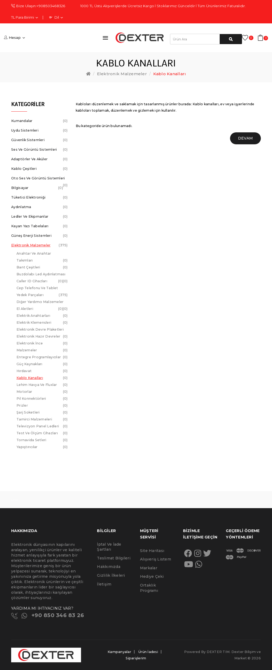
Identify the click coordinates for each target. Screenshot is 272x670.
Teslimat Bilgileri (113, 558)
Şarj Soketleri (42, 412)
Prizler (42, 405)
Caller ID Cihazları (39, 281)
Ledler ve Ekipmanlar (39, 216)
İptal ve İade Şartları (109, 547)
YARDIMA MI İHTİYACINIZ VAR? (42, 608)
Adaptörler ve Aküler (39, 159)
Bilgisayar (37, 187)
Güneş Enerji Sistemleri (39, 235)
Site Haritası (152, 550)
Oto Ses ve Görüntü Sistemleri (39, 179)
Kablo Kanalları (169, 73)
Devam (245, 138)
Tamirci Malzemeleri (42, 419)
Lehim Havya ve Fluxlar (42, 384)
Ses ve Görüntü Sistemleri (39, 149)
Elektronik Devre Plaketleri (42, 330)
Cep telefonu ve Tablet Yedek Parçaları (42, 292)
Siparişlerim (136, 658)
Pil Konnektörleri (42, 398)
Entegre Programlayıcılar (42, 357)
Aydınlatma (39, 207)
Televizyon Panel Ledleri (42, 426)
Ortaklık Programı (149, 588)
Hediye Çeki (152, 576)
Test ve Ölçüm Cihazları (42, 433)
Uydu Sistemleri (39, 130)
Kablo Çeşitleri (39, 168)
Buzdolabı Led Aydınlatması (42, 275)
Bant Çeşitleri (42, 267)
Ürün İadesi (148, 652)
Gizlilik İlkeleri (111, 575)
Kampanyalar (119, 652)
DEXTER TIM (218, 652)
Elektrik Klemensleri (42, 322)
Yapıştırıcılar (42, 447)
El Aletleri (39, 308)
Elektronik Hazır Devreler (42, 337)
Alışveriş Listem (155, 559)
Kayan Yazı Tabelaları (39, 226)
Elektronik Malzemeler (122, 73)
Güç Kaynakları (42, 364)
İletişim (104, 584)
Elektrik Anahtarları (42, 315)
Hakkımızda (108, 566)
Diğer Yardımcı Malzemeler (42, 302)
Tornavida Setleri (42, 440)
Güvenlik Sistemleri (39, 140)
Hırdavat (42, 371)
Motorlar (42, 391)
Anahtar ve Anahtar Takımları (42, 257)
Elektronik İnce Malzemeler (42, 347)
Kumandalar (39, 120)
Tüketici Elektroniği (39, 197)
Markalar (148, 568)
